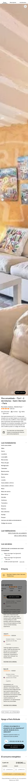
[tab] (4, 2)
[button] (14, 442)
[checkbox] (25, 6)
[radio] (4, 635)
